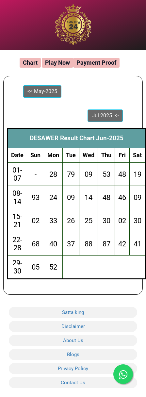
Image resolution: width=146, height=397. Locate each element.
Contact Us (73, 383)
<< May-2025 (42, 91)
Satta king (73, 312)
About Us (73, 340)
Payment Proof (96, 62)
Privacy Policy (73, 369)
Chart (30, 62)
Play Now (57, 62)
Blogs (73, 354)
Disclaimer (73, 326)
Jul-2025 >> (105, 115)
